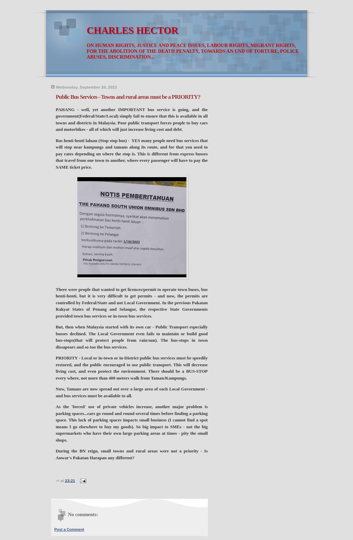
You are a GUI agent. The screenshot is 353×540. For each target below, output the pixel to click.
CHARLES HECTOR (133, 30)
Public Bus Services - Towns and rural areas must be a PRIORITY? (128, 97)
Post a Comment (69, 529)
